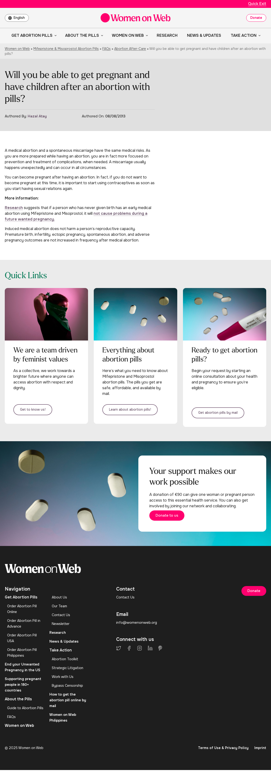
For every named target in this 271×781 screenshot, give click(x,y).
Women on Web (17, 49)
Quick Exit (257, 3)
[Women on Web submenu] (146, 35)
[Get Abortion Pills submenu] (54, 35)
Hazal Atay (37, 116)
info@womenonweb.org (137, 629)
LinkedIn (150, 655)
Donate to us (174, 521)
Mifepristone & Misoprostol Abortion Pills (66, 49)
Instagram (139, 655)
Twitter (118, 655)
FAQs (106, 49)
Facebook (129, 655)
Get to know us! (38, 414)
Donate (256, 18)
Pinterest (160, 655)
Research (14, 207)
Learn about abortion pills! (135, 412)
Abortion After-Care (130, 49)
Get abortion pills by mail (223, 414)
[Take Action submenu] (258, 35)
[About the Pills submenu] (101, 35)
